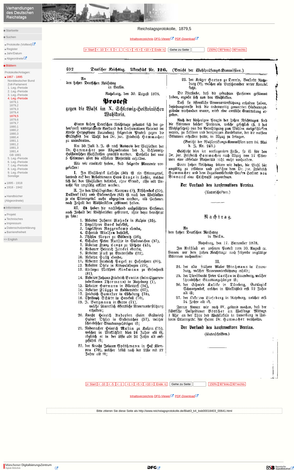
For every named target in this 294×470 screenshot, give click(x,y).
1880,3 (14, 133)
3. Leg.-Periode (18, 95)
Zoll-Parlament (17, 84)
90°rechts (239, 49)
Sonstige (13, 176)
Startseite (12, 30)
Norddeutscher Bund (21, 80)
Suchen (10, 37)
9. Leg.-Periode (18, 172)
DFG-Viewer (164, 39)
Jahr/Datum (14, 53)
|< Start (89, 49)
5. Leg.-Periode (18, 158)
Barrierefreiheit (16, 232)
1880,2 (14, 130)
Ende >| (159, 49)
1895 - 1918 (14, 183)
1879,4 (14, 112)
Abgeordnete (16, 58)
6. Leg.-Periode (18, 162)
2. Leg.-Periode (18, 91)
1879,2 (14, 105)
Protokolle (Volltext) (21, 44)
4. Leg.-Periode (18, 98)
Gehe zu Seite (179, 49)
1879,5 (14, 116)
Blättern (10, 65)
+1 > (128, 49)
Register (12, 49)
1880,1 (14, 126)
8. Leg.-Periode (18, 169)
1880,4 (14, 137)
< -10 (100, 49)
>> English (10, 239)
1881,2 (14, 144)
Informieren (13, 207)
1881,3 (14, 147)
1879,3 (14, 109)
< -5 (110, 49)
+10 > (147, 49)
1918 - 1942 (14, 187)
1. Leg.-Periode (18, 87)
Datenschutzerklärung (20, 227)
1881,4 (14, 151)
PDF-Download (187, 39)
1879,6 (14, 119)
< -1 (118, 49)
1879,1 (14, 102)
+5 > (137, 49)
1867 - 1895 (14, 77)
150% (212, 49)
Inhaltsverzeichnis (141, 39)
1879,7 (14, 123)
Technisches (14, 219)
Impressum (13, 223)
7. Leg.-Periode (18, 165)
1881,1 (14, 140)
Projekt (11, 214)
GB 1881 (15, 155)
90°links (225, 49)
